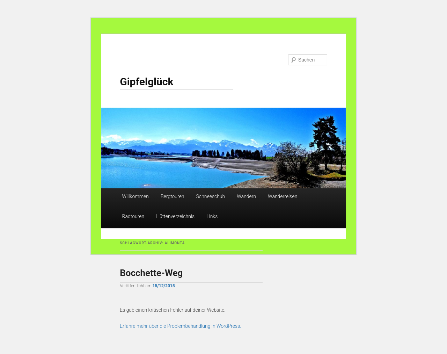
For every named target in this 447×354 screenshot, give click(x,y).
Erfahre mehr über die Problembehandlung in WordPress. (180, 326)
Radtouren (133, 216)
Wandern (246, 196)
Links (212, 216)
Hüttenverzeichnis (175, 216)
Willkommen (135, 196)
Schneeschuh (210, 196)
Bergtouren (172, 196)
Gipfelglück (146, 81)
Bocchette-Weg (151, 273)
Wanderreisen (282, 196)
